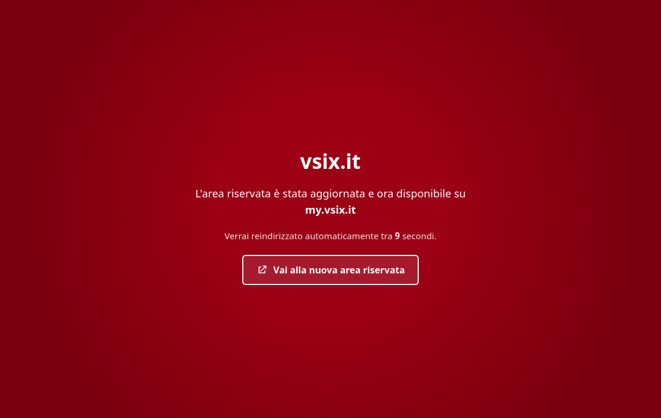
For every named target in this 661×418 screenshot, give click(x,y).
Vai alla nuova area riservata (330, 270)
